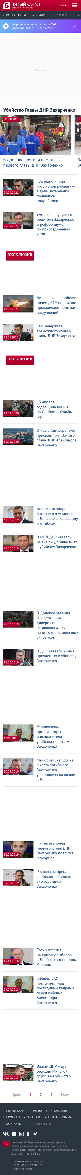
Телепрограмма (60, 1117)
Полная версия (40, 1124)
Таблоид (60, 1111)
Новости (40, 1111)
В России (63, 15)
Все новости (16, 15)
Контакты (14, 1124)
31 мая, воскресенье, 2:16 (22, 8)
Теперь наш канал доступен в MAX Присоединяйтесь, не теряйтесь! (33, 26)
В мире (41, 15)
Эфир (63, 5)
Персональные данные (26, 1165)
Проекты (13, 1117)
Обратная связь (22, 1169)
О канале (34, 1117)
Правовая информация (27, 1161)
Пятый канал (16, 1111)
